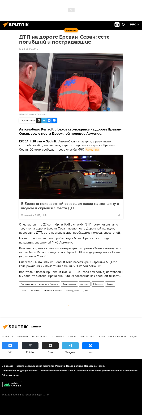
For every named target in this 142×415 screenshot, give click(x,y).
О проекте (7, 365)
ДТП (86, 290)
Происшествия (69, 284)
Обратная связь (10, 375)
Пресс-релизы (74, 365)
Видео (134, 336)
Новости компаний (94, 365)
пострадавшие (72, 290)
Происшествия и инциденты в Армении (39, 284)
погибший (35, 290)
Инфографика (117, 336)
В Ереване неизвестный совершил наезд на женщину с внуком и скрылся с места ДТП (70, 205)
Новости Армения (53, 290)
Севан (23, 290)
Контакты (48, 365)
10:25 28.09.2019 (28, 48)
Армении (92, 149)
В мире (72, 336)
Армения (84, 284)
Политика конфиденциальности (19, 370)
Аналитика (87, 336)
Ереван (110, 284)
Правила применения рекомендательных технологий (107, 370)
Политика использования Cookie (57, 370)
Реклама (60, 365)
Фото (101, 336)
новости (7, 336)
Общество (98, 284)
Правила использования (28, 365)
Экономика (39, 336)
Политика (57, 336)
